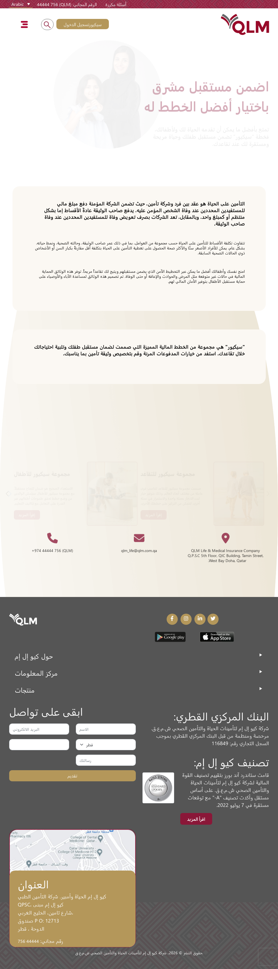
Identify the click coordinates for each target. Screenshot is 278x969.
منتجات (25, 689)
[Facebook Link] (172, 619)
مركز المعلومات (36, 672)
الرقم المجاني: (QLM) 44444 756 (67, 4)
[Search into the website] (47, 24)
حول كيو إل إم (34, 655)
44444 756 (28, 941)
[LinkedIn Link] (200, 619)
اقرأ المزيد (196, 819)
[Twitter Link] (213, 619)
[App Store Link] (216, 637)
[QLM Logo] (23, 619)
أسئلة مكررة (115, 4)
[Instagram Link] (186, 619)
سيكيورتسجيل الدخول (83, 24)
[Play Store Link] (170, 637)
